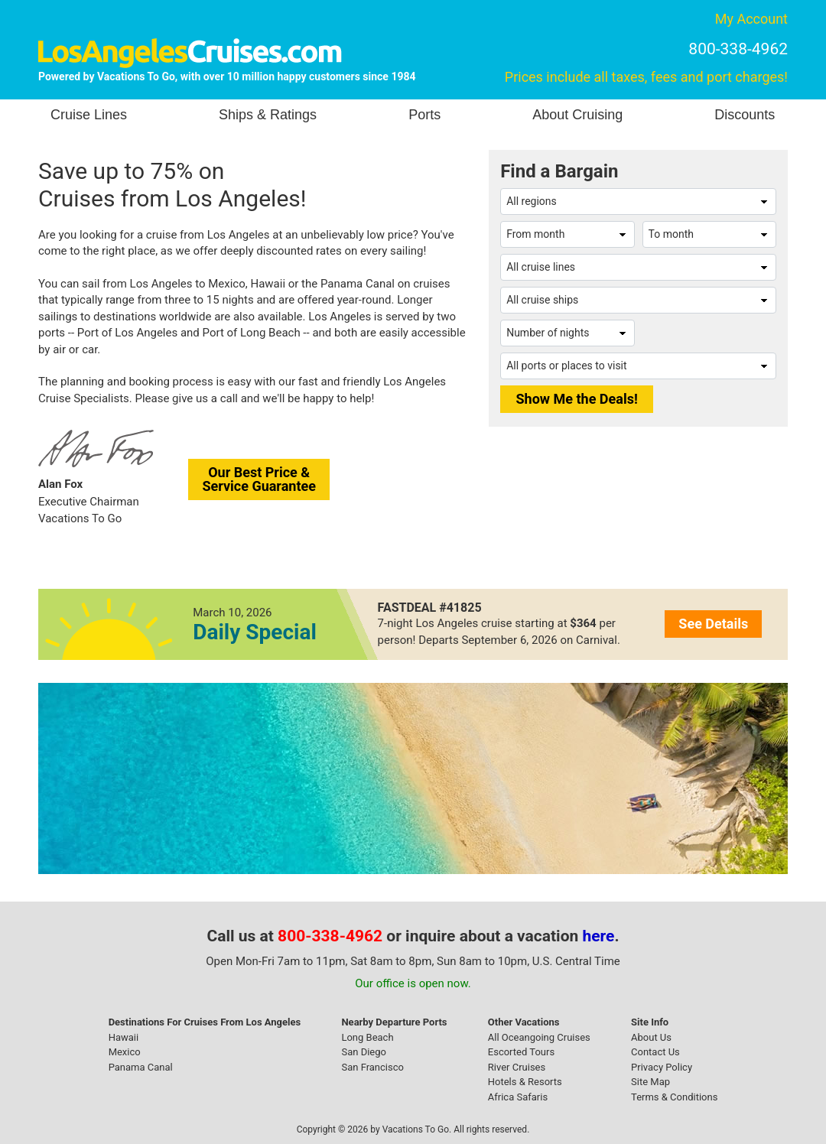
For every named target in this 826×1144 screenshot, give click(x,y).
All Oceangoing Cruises (539, 1037)
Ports (424, 114)
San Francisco (372, 1067)
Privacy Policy (661, 1067)
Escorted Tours (521, 1052)
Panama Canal (141, 1067)
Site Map (650, 1081)
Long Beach (367, 1037)
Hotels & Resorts (525, 1081)
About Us (651, 1037)
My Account (751, 19)
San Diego (363, 1052)
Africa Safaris (518, 1097)
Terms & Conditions (674, 1097)
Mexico (125, 1052)
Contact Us (655, 1052)
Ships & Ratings (268, 114)
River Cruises (516, 1067)
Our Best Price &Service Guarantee (259, 479)
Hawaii (124, 1037)
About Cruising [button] (577, 114)
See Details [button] (713, 624)
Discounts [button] (744, 114)
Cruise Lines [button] (88, 114)
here (599, 936)
